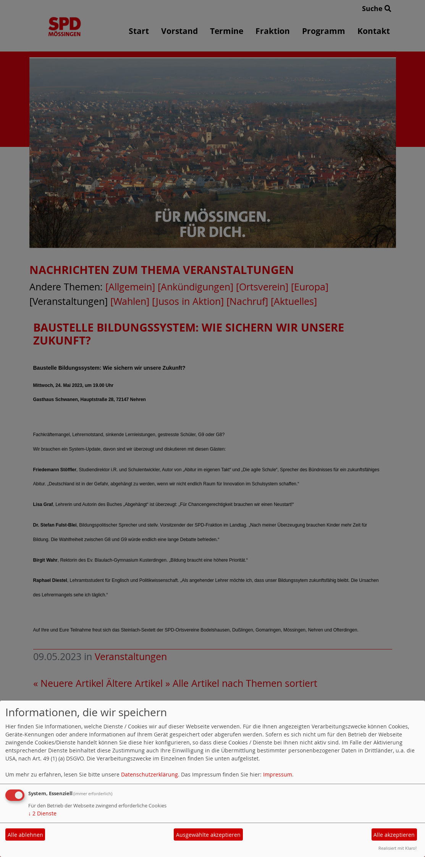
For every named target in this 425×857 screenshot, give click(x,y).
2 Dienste (42, 813)
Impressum (277, 774)
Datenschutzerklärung (149, 774)
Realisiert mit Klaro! (397, 848)
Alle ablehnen (25, 834)
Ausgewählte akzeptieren (208, 834)
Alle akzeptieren (394, 834)
